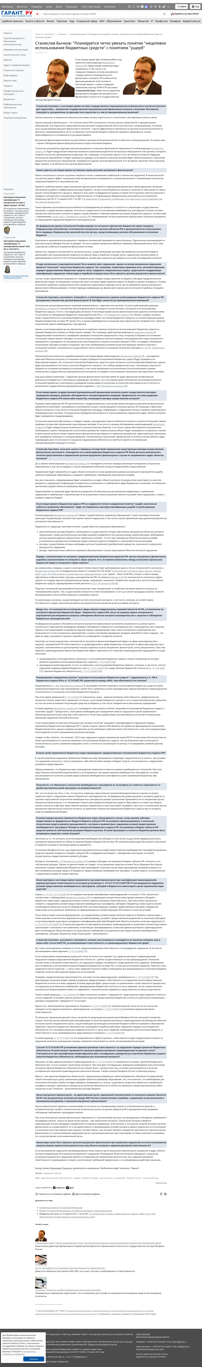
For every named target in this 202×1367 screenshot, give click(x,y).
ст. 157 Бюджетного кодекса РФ (116, 314)
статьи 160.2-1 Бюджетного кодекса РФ (71, 216)
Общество (143, 21)
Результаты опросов (14, 70)
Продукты (36, 6)
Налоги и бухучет (35, 21)
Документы (9, 99)
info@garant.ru (80, 1357)
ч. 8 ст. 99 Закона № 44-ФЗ (104, 583)
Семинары (72, 6)
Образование (114, 21)
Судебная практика (12, 21)
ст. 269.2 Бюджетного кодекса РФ (110, 386)
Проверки (175, 21)
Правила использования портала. (102, 1344)
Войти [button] (181, 6)
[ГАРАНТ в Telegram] (151, 6)
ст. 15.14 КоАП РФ (105, 662)
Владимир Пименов (52, 1173)
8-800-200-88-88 (143, 1334)
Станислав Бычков (150, 1178)
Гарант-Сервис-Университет (56, 1361)
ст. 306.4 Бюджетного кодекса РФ (68, 685)
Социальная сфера (87, 21)
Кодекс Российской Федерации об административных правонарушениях (75, 1210)
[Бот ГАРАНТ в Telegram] (155, 6)
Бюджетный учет (192, 21)
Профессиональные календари (13, 92)
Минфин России (134, 1178)
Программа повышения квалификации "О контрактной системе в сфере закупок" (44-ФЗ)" (15, 201)
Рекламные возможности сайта (150, 1349)
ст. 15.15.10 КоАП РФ (91, 671)
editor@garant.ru (179, 1342)
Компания (7, 6)
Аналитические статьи (15, 54)
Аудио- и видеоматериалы (17, 65)
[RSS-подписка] (168, 6)
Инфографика (11, 75)
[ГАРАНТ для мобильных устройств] (133, 6)
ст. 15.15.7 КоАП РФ (97, 668)
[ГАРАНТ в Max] (146, 6)
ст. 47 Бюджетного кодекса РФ (73, 861)
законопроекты (106, 1178)
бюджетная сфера (90, 1178)
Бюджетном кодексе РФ (47, 571)
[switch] (38, 14)
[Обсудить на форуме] (161, 1194)
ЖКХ (102, 21)
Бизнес (50, 21)
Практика (62, 21)
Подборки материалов (15, 117)
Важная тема (10, 80)
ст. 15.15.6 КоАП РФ (77, 951)
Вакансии (22, 6)
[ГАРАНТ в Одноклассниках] (159, 6)
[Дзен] (142, 6)
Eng (195, 6)
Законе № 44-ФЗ (119, 577)
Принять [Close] (34, 1359)
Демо (59, 6)
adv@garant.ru (183, 1346)
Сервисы (8, 85)
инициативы (119, 1178)
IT (152, 21)
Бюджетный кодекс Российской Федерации (60, 1207)
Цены (49, 6)
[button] (184, 13)
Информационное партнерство (13, 106)
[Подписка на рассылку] (129, 6)
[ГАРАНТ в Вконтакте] (138, 6)
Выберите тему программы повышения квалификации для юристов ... (16, 277)
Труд (71, 21)
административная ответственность (57, 1178)
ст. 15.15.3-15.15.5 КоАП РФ (56, 894)
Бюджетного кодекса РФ (47, 308)
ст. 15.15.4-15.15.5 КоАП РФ (48, 924)
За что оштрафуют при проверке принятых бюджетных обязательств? (70, 1268)
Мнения (8, 60)
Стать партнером (90, 6)
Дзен (70, 1187)
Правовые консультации (16, 49)
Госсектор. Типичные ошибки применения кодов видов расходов (68, 1290)
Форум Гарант (11, 112)
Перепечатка (161, 1183)
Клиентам (109, 6)
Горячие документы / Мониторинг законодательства (14, 41)
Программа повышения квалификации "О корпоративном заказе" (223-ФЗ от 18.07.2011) (17, 245)
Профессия (161, 21)
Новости (8, 33)
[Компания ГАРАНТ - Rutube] (164, 6)
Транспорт (129, 21)
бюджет (77, 1178)
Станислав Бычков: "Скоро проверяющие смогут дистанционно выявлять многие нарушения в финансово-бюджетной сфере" (98, 1243)
